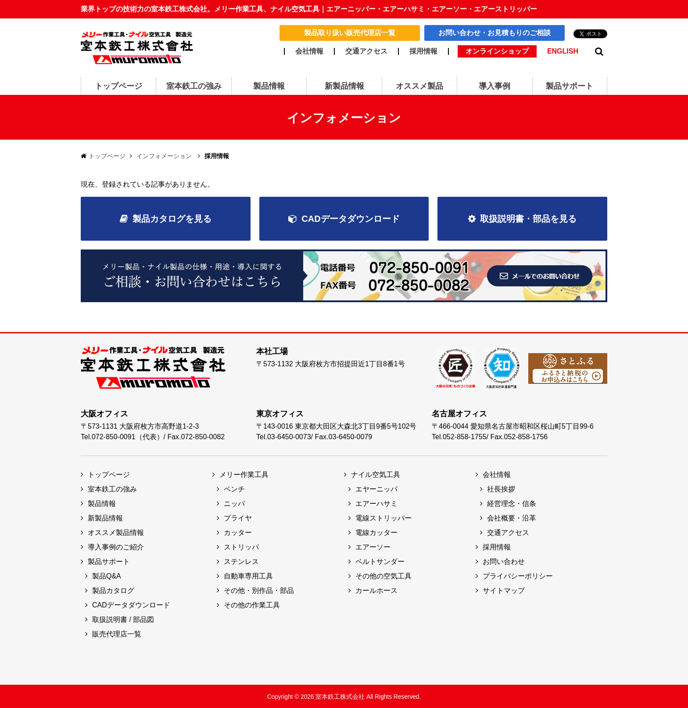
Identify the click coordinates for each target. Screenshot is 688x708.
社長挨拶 (501, 488)
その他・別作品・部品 (259, 589)
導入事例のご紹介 (116, 546)
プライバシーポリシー (518, 575)
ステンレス (241, 560)
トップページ (107, 155)
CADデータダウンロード (350, 219)
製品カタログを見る (172, 219)
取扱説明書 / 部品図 (123, 618)
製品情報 (102, 502)
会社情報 (309, 51)
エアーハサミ (376, 502)
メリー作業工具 (244, 473)
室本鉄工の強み (112, 488)
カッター (238, 531)
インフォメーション (164, 155)
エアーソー (373, 546)
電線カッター (376, 531)
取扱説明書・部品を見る (528, 219)
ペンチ (234, 488)
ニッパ (234, 502)
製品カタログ (113, 589)
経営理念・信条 (511, 502)
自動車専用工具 (248, 575)
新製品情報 (105, 517)
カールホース (376, 589)
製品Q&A (106, 575)
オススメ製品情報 (116, 531)
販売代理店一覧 (116, 633)
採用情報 (423, 51)
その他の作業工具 (252, 604)
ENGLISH (562, 51)
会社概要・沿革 (511, 517)
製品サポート (109, 560)
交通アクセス (366, 51)
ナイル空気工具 (375, 473)
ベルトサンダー (380, 560)
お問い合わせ (504, 560)
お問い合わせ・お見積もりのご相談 (494, 32)
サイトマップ (504, 589)
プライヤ (238, 517)
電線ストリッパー (383, 517)
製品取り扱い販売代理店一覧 (349, 32)
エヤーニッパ (376, 488)
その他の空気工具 (383, 575)
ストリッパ (241, 546)
